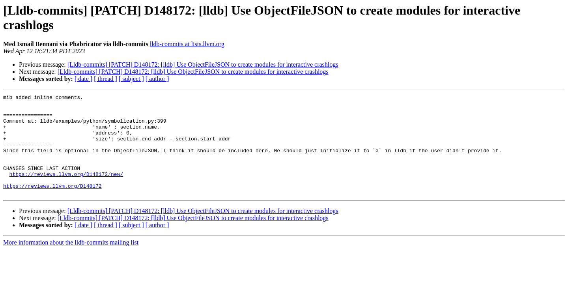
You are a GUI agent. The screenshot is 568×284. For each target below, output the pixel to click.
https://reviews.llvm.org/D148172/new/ (66, 190)
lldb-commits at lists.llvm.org (187, 44)
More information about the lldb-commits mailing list (70, 262)
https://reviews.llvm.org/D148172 (52, 204)
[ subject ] (131, 78)
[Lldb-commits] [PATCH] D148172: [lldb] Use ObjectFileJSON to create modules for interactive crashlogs (202, 64)
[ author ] (157, 78)
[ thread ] (105, 78)
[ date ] (83, 78)
